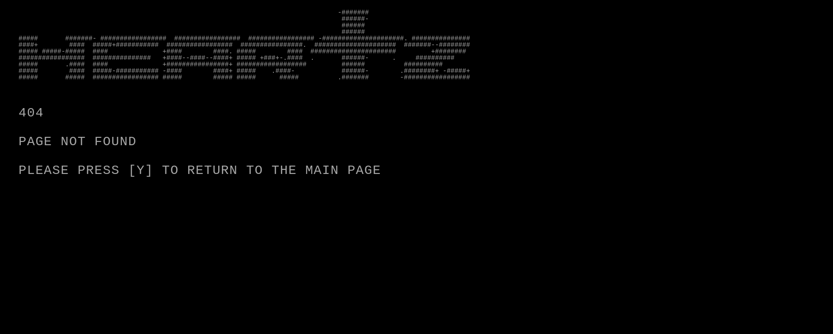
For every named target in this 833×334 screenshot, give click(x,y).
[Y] (141, 170)
